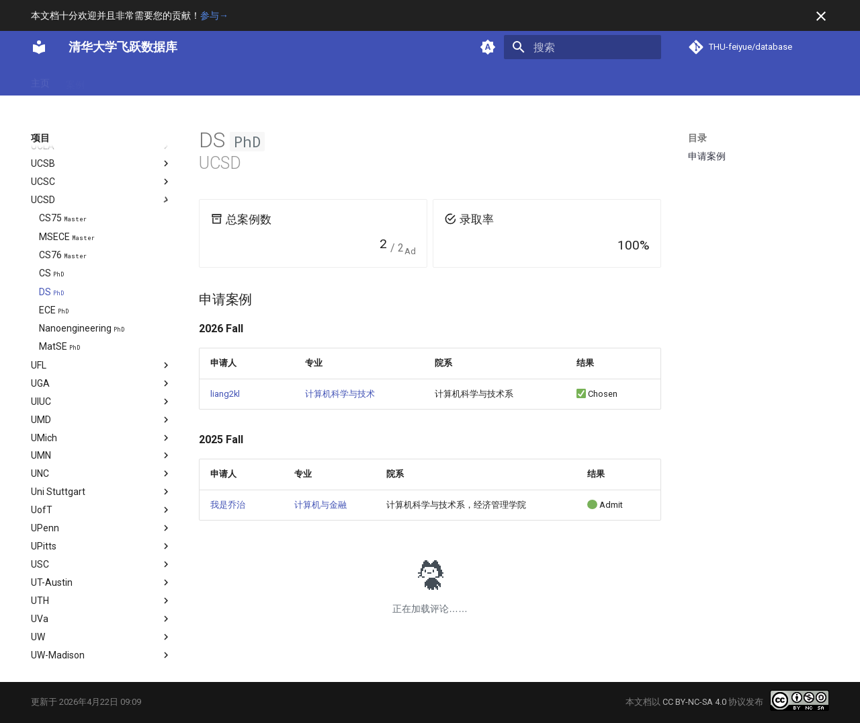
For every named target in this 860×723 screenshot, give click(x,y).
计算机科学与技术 (340, 394)
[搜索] (582, 47)
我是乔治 (227, 505)
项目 (180, 80)
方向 (145, 80)
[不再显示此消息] (821, 16)
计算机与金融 (320, 505)
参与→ (214, 15)
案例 (75, 80)
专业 (110, 80)
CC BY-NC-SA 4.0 (694, 702)
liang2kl (225, 394)
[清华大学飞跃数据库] (39, 47)
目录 (697, 137)
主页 (40, 80)
